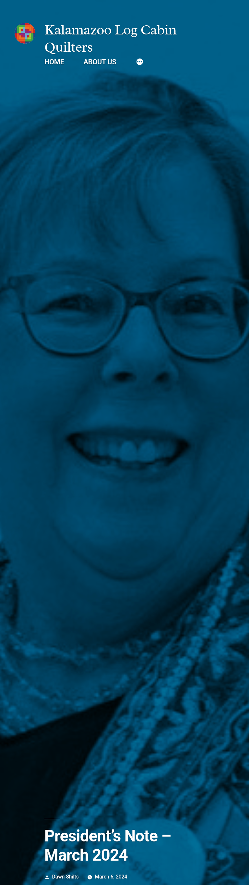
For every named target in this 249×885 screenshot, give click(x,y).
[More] (140, 63)
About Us (99, 62)
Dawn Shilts (65, 877)
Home (54, 62)
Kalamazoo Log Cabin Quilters (110, 38)
